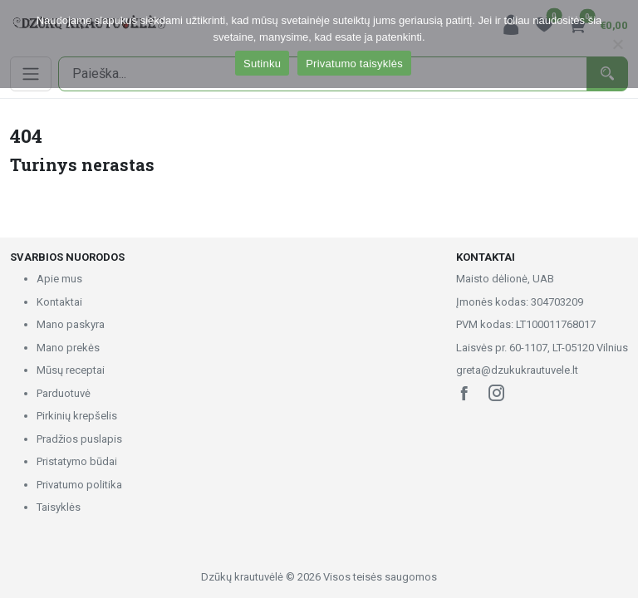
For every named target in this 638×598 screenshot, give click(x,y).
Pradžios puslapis (79, 439)
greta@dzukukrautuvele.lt (517, 370)
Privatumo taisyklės (354, 63)
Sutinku (262, 63)
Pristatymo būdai (77, 461)
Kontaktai (59, 302)
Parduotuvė (64, 393)
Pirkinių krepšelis (77, 415)
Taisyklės (59, 507)
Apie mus (59, 278)
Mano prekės (68, 347)
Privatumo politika (79, 484)
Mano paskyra (71, 324)
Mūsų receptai (71, 370)
